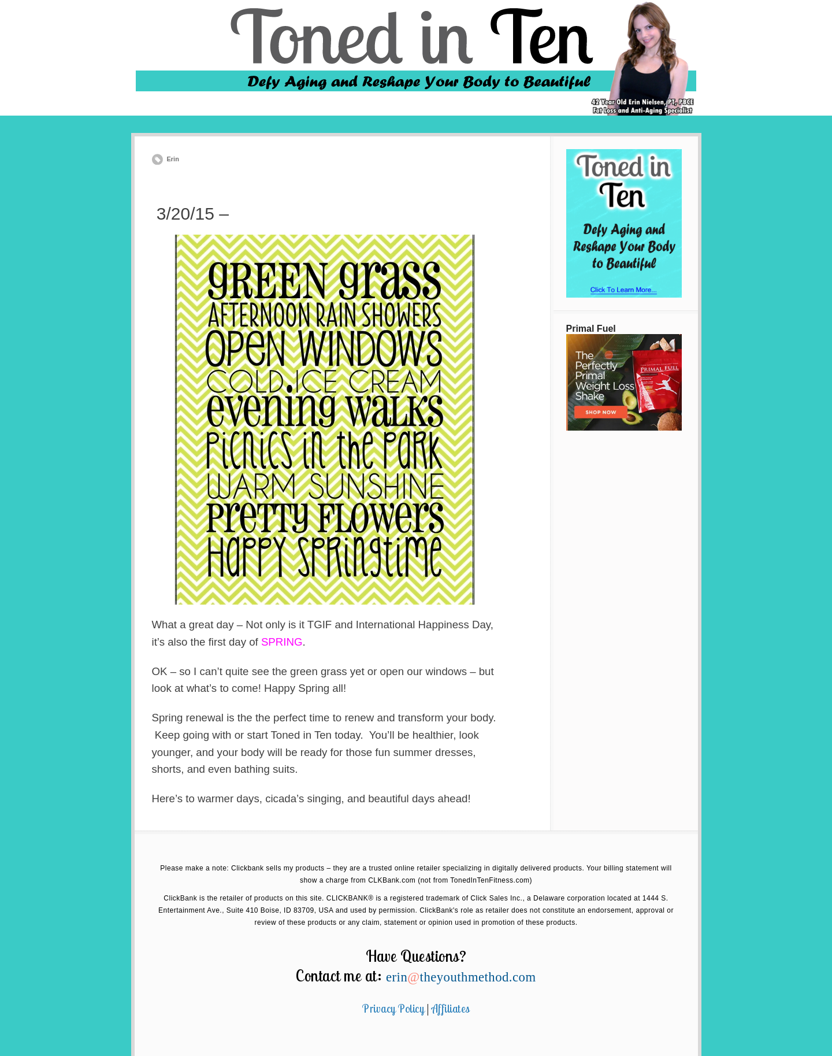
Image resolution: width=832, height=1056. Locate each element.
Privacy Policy (393, 1009)
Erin (173, 158)
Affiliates (451, 1009)
